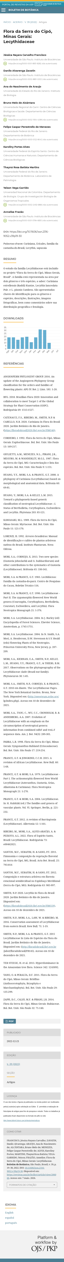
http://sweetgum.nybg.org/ (44, 696)
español (9, 1217)
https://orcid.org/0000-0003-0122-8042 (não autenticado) (33, 139)
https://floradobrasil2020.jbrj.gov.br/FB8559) (29, 905)
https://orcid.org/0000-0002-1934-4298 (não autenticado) (33, 120)
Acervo (18, 22)
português (11, 1222)
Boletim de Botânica (24, 9)
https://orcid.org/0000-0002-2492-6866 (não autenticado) (33, 205)
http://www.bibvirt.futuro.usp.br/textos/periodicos (21, 1120)
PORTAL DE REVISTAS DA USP (18, 4)
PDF (11, 1021)
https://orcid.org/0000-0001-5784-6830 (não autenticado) (33, 220)
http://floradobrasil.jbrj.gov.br (39, 946)
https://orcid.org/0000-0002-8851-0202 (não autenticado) (33, 79)
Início (7, 22)
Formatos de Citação (22, 1184)
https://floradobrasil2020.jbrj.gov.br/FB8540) (29, 430)
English (9, 1212)
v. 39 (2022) (31, 22)
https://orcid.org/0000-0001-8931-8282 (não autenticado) (32, 63)
